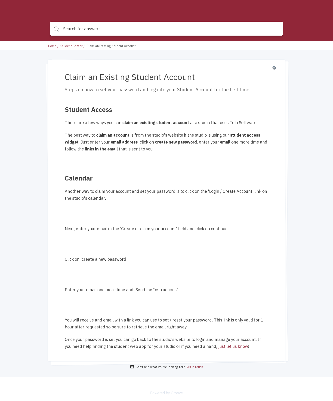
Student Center (71, 46)
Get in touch (194, 367)
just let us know (233, 346)
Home (52, 46)
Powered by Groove (166, 393)
